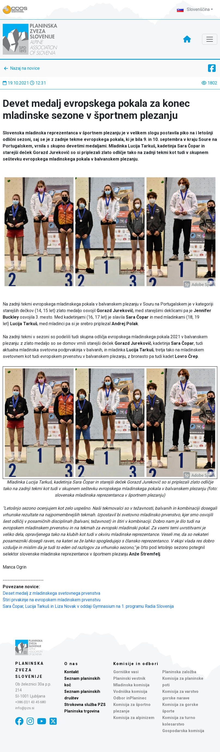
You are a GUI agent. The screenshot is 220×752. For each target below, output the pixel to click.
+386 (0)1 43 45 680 (30, 702)
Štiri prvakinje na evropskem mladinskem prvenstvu (51, 599)
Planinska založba (179, 672)
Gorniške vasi (126, 672)
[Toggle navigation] (209, 39)
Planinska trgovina (81, 711)
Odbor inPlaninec (129, 698)
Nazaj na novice (25, 68)
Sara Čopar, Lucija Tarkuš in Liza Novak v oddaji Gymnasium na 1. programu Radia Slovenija (88, 606)
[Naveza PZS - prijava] (18, 10)
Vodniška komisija (130, 691)
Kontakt (71, 672)
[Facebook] (19, 721)
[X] (53, 721)
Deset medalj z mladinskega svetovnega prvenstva (51, 593)
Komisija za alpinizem (133, 717)
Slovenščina (193, 9)
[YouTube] (41, 721)
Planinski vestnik (129, 678)
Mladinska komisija (131, 685)
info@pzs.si (24, 708)
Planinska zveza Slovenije (29, 670)
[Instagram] (30, 721)
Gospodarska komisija (183, 731)
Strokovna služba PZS (85, 704)
